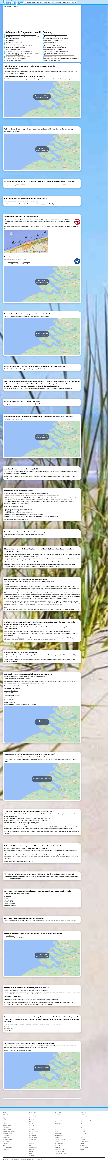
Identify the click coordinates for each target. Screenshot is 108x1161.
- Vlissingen (83, 1130)
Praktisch (64, 2)
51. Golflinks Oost (42, 1047)
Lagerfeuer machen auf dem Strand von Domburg (18, 56)
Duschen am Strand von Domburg (14, 42)
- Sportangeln (58, 1112)
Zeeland (57, 1137)
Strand (45, 2)
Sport (30, 1145)
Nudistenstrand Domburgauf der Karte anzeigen (42, 1068)
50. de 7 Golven (32, 1047)
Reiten (17, 184)
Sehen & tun (50, 2)
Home (4, 1112)
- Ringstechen (58, 1122)
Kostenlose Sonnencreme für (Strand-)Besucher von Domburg (21, 35)
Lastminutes (6, 1149)
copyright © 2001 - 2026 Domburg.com (35, 1159)
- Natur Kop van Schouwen (61, 1153)
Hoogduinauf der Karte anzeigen (42, 149)
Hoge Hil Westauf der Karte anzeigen (42, 281)
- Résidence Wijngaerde (9, 1131)
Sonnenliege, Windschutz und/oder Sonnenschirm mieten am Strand (61, 58)
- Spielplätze (32, 1129)
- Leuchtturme (32, 1124)
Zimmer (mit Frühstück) (9, 1147)
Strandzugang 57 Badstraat (11, 691)
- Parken (57, 1128)
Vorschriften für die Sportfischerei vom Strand (55, 35)
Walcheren (83, 1112)
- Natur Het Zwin (84, 1141)
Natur (30, 1141)
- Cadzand (82, 1139)
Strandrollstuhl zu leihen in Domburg (53, 42)
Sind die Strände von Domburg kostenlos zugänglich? (19, 51)
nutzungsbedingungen (15, 1159)
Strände (44, 493)
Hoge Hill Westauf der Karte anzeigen (42, 436)
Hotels (4, 1145)
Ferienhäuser (6, 1137)
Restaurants (67, 633)
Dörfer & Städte (32, 1139)
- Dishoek (82, 1128)
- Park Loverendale (7, 1129)
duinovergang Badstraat (18, 73)
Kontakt (82, 1149)
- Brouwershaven (59, 1143)
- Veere (82, 1114)
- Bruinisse (57, 1145)
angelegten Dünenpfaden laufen (25, 861)
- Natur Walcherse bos (86, 1126)
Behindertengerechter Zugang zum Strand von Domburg (20, 46)
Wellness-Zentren (33, 1137)
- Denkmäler (32, 1120)
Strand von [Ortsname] (17, 554)
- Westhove (5, 1143)
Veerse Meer (54, 558)
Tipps (4, 1118)
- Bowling (31, 1133)
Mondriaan (57, 1114)
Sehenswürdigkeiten (34, 1116)
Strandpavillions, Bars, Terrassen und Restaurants (28, 627)
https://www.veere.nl (10, 905)
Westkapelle (30, 264)
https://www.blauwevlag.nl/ (21, 519)
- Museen (31, 1118)
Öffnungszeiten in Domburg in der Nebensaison (56, 38)
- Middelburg (83, 1132)
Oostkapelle (60, 129)
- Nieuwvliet (83, 1135)
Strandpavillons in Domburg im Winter (15, 47)
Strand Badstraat (8, 1028)
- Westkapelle (83, 1122)
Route (56, 1126)
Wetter (72, 2)
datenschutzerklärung (23, 1159)
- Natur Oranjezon (84, 1116)
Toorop (56, 1116)
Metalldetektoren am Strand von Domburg (54, 37)
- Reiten (31, 1153)
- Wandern (31, 1151)
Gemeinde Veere (29, 759)
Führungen (31, 1143)
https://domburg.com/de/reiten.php (13, 186)
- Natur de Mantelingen (86, 1120)
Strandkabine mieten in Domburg (52, 56)
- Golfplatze (31, 1155)
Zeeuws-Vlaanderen (85, 1134)
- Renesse (57, 1141)
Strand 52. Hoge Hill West (15, 419)
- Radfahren (31, 1149)
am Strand (28, 491)
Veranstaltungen (57, 2)
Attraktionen (32, 1128)
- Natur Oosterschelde (60, 1149)
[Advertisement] (93, 41)
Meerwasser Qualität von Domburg (53, 46)
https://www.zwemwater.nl (70, 814)
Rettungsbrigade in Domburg (13, 49)
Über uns (82, 1145)
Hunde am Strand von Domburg (13, 44)
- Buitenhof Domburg (8, 1139)
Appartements (6, 1127)
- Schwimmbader (33, 1147)
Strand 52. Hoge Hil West (14, 264)
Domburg (29, 2)
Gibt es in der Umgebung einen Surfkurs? (54, 53)
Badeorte (5, 1116)
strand (36, 71)
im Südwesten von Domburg (58, 1045)
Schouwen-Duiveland (60, 1139)
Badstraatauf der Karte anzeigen (42, 722)
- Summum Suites (7, 1133)
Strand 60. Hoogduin (14, 131)
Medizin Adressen (59, 1129)
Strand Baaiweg (10, 936)
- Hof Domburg (6, 1141)
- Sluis (81, 1137)
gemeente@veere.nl (10, 903)
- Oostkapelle (83, 1118)
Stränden (29, 201)
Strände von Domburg (28, 404)
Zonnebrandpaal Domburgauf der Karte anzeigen (42, 96)
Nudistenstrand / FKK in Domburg (52, 60)
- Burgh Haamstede (59, 1151)
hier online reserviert (48, 999)
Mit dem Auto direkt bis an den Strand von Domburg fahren (59, 55)
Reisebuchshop (58, 1133)
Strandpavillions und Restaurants (12, 633)
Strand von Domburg (42, 314)
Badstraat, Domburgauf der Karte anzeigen (42, 334)
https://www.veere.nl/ (58, 604)
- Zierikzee (57, 1147)
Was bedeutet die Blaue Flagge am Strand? (16, 58)
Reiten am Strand (10, 40)
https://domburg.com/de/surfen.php (67, 920)
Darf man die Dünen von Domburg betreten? (55, 47)
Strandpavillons (15, 369)
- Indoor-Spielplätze (33, 1131)
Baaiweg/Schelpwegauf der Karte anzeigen (42, 955)
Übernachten (40, 2)
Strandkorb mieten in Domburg (13, 60)
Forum (56, 1131)
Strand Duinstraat (8, 1030)
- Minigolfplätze (33, 1135)
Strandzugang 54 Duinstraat (11, 698)
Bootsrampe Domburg (49, 44)
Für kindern (6, 1120)
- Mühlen (31, 1122)
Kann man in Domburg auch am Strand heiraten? (56, 51)
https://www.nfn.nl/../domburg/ (23, 1050)
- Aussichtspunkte (33, 1126)
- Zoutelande (83, 1124)
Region (68, 2)
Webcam (34, 2)
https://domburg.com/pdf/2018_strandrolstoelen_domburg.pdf (20, 704)
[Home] (25, 2)
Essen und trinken (59, 1118)
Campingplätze (6, 1135)
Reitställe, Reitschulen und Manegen (53, 49)
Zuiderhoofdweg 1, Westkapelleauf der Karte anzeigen (42, 779)
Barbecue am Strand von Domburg (53, 40)
